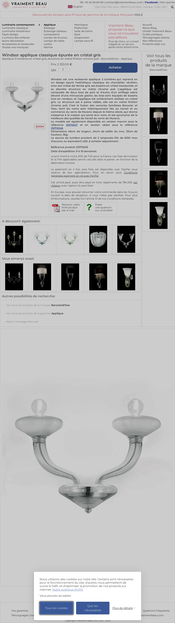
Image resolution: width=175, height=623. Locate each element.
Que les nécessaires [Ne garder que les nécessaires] (92, 608)
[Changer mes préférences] (122, 608)
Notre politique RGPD (67, 589)
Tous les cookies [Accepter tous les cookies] (56, 608)
